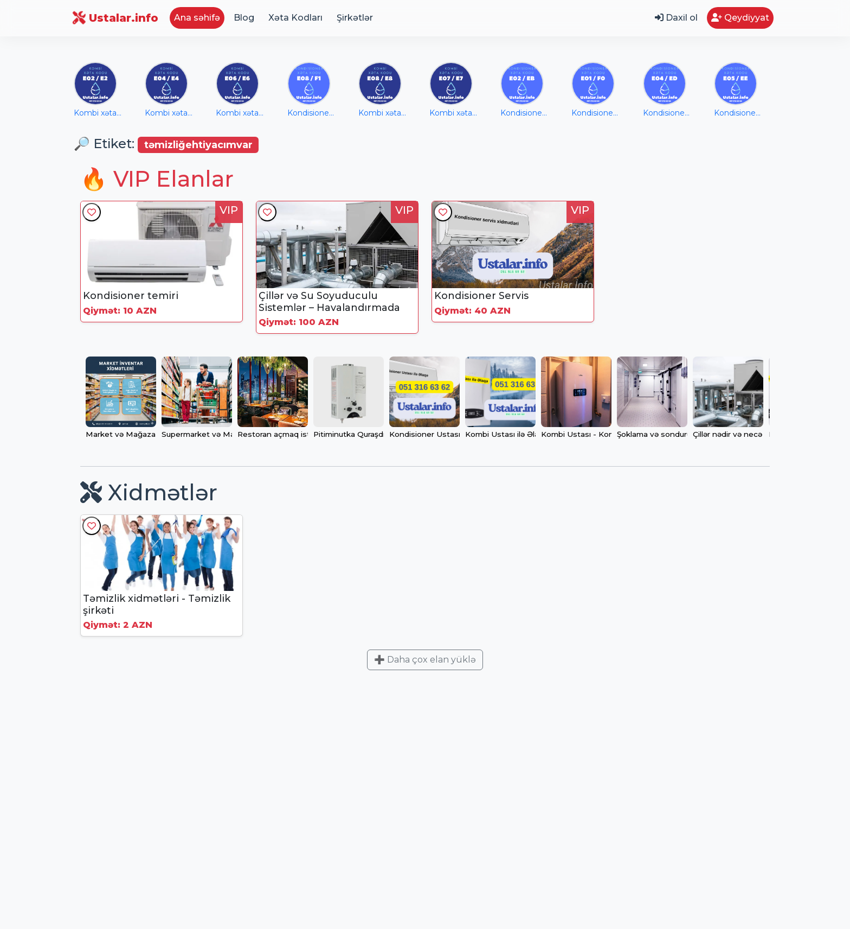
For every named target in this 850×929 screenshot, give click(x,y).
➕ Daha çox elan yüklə (425, 659)
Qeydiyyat (740, 17)
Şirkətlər (355, 17)
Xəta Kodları (295, 17)
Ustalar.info (116, 17)
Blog (244, 17)
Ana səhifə (197, 17)
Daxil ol (676, 17)
